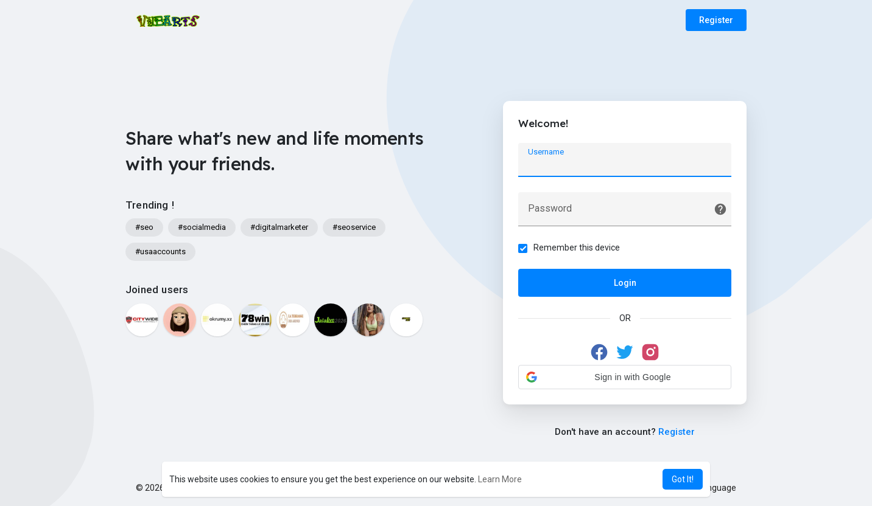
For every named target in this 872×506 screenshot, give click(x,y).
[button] (624, 377)
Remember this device (576, 247)
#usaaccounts (160, 251)
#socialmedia (202, 227)
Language (712, 488)
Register (716, 20)
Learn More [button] (500, 479)
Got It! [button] (683, 479)
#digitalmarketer (279, 227)
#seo (144, 227)
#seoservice (354, 227)
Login (625, 283)
